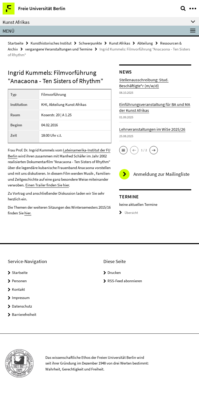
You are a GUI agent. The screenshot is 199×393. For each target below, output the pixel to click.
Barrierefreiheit (24, 314)
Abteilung (145, 43)
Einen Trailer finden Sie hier (47, 185)
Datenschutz (22, 306)
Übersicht (128, 212)
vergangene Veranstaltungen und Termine (58, 49)
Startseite (15, 43)
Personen (19, 280)
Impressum (21, 297)
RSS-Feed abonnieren (125, 280)
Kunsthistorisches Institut (51, 43)
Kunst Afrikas (119, 43)
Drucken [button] (114, 272)
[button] (123, 150)
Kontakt (18, 289)
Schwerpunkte (90, 43)
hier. (27, 212)
